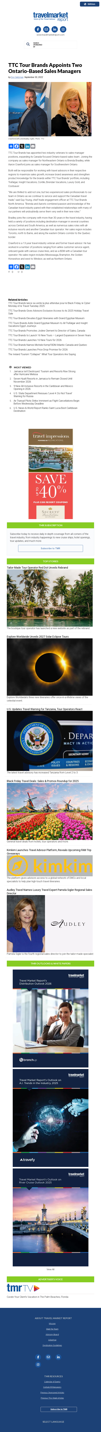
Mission (52, 1323)
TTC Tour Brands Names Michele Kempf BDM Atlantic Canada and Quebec (47, 344)
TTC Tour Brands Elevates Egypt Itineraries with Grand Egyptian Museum (46, 318)
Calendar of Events (52, 1382)
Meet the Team (52, 1329)
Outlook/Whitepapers (52, 1387)
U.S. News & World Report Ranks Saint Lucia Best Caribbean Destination (45, 409)
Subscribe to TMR (50, 548)
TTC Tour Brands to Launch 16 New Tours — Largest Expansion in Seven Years (49, 335)
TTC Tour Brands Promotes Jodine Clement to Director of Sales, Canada (46, 330)
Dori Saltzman (17, 77)
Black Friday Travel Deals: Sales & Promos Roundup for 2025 (43, 781)
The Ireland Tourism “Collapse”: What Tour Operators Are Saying (42, 354)
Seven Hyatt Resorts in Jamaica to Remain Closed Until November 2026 (43, 380)
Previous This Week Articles (52, 1398)
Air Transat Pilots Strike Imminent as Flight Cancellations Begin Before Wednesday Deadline (46, 402)
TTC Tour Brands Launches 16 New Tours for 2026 (35, 340)
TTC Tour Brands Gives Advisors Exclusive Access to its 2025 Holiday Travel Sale (48, 312)
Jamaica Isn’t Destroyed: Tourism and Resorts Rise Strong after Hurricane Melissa (44, 373)
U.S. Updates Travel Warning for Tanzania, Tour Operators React (44, 709)
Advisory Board (52, 1334)
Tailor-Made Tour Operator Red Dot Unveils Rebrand (37, 567)
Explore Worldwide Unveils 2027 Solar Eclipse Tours (38, 636)
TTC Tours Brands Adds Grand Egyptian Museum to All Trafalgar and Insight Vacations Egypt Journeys (48, 324)
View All (50, 1269)
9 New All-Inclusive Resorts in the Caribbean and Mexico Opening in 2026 (43, 387)
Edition (89, 4)
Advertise (52, 1340)
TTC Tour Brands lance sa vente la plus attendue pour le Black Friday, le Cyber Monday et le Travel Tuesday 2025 (49, 304)
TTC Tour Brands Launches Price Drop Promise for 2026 (38, 349)
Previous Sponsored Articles (52, 1392)
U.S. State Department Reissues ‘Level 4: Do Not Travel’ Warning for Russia (43, 395)
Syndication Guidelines (52, 1345)
